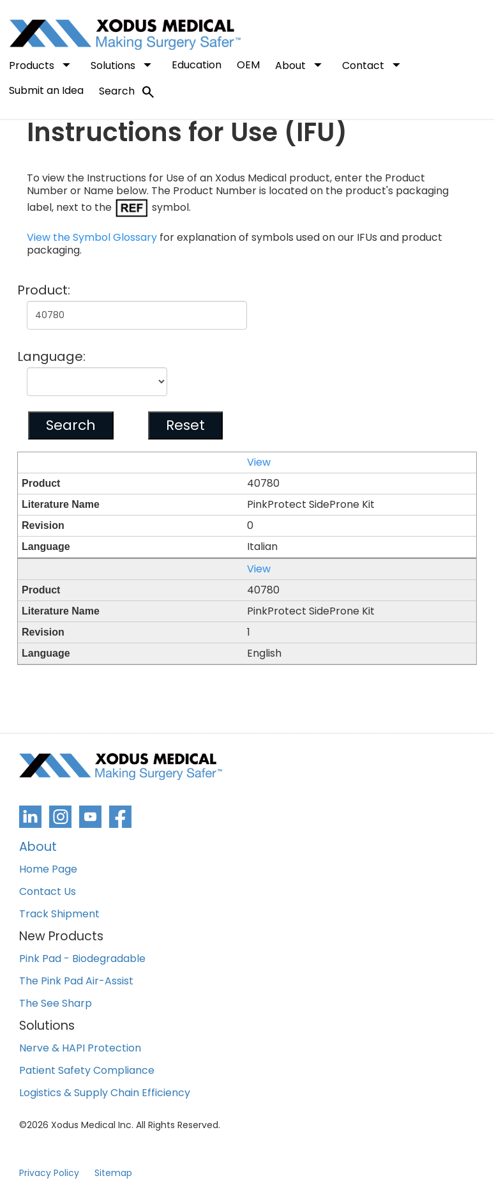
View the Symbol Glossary (92, 237)
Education (196, 64)
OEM (248, 64)
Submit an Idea (46, 90)
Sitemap (113, 1172)
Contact (373, 64)
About (301, 64)
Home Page (48, 869)
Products (42, 64)
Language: (51, 356)
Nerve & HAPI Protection (80, 1048)
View (259, 462)
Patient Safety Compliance (86, 1071)
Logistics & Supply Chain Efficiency (104, 1093)
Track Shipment (59, 914)
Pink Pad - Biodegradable (82, 959)
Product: (43, 290)
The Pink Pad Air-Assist (76, 981)
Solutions (123, 64)
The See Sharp (55, 1004)
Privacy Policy (49, 1172)
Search (127, 92)
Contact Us (47, 892)
